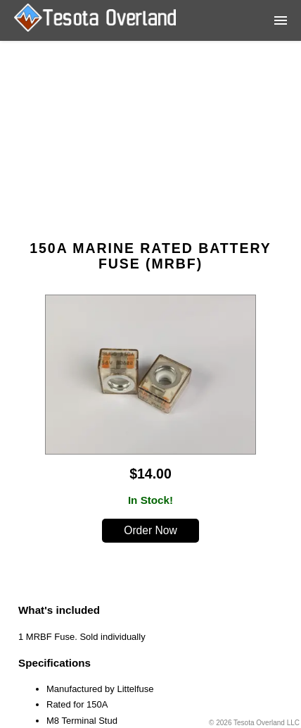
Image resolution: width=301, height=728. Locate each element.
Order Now (150, 530)
